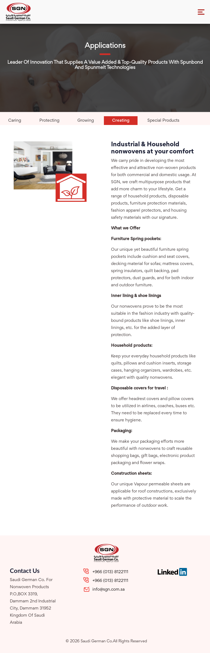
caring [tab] (14, 121)
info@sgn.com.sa (108, 589)
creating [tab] (120, 121)
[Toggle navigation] (201, 12)
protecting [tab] (49, 121)
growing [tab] (85, 121)
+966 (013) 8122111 (110, 572)
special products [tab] (163, 121)
